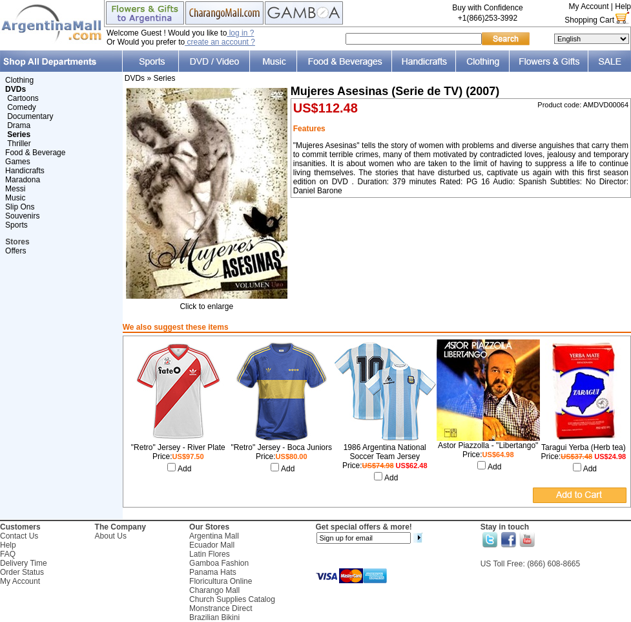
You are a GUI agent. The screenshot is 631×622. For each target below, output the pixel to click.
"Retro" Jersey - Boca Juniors (281, 447)
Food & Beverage (35, 152)
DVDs (135, 78)
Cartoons (23, 98)
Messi (15, 188)
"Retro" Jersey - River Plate (178, 447)
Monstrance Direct (220, 608)
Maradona (22, 179)
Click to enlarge (206, 303)
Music (15, 197)
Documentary (30, 116)
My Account (588, 6)
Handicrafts (25, 170)
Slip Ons (19, 206)
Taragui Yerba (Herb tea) (583, 447)
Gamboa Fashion (219, 563)
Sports (16, 225)
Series (164, 78)
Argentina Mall (214, 536)
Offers (15, 250)
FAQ (8, 554)
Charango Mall (214, 590)
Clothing (19, 80)
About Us (111, 536)
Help (623, 6)
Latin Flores (209, 554)
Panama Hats (212, 572)
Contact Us (19, 536)
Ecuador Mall (211, 545)
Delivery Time (23, 563)
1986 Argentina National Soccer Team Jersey (385, 452)
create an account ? (220, 42)
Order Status (22, 572)
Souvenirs (22, 215)
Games (17, 161)
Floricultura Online (220, 581)
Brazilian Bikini (214, 617)
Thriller (19, 143)
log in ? (240, 33)
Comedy (21, 107)
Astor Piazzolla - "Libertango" (488, 445)
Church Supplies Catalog (232, 599)
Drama (18, 125)
